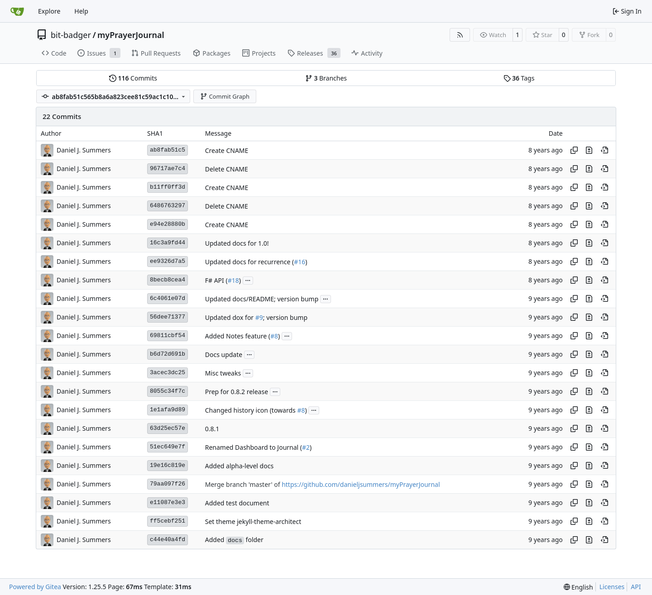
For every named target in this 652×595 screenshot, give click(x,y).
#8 (274, 336)
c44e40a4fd (167, 539)
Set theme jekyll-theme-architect (253, 521)
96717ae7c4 (167, 168)
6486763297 (167, 205)
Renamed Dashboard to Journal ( (253, 447)
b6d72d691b (167, 354)
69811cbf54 (167, 335)
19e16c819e (167, 465)
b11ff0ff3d (167, 187)
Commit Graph (224, 96)
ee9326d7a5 (167, 261)
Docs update (223, 354)
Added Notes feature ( (237, 336)
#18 (233, 280)
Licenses (612, 586)
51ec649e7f (167, 446)
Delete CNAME (226, 169)
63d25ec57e (167, 428)
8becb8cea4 (167, 279)
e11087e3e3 (167, 502)
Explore (49, 11)
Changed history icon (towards (251, 410)
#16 (299, 261)
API (636, 586)
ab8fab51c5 (167, 150)
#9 (259, 317)
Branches (326, 78)
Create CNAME (227, 150)
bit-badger (71, 34)
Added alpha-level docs (239, 466)
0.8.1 (212, 428)
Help (81, 11)
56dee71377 (167, 317)
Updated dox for (230, 317)
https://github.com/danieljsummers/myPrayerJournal (361, 484)
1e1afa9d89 (167, 409)
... (248, 279)
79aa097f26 (167, 484)
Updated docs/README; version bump (262, 299)
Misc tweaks (223, 373)
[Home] (17, 11)
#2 (306, 447)
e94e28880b (167, 224)
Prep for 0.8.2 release (236, 391)
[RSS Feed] (460, 35)
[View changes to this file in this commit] (589, 150)
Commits (133, 78)
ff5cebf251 (167, 521)
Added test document (237, 503)
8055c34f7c (167, 391)
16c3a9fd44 (167, 242)
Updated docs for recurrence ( (249, 261)
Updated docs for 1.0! (237, 243)
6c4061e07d (167, 298)
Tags (519, 78)
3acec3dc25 (167, 372)
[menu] (578, 587)
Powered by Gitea (35, 586)
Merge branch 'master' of (243, 484)
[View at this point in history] (604, 150)
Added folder (234, 539)
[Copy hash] (574, 150)
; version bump (285, 317)
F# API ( (216, 280)
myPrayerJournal (130, 34)
